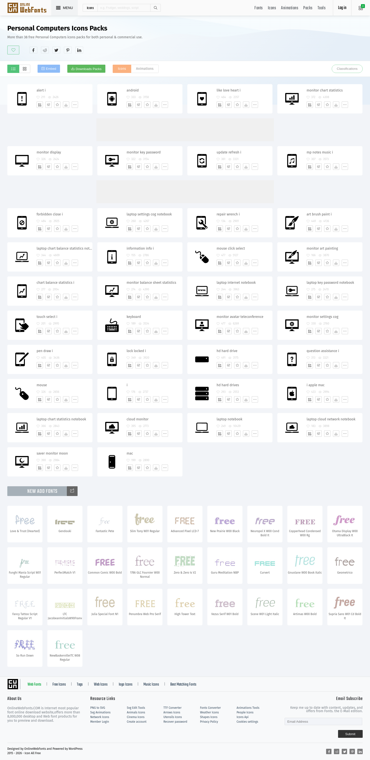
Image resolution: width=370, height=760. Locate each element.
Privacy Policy (209, 721)
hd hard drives (228, 385)
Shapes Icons (208, 717)
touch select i (47, 317)
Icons (272, 8)
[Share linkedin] (79, 50)
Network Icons (99, 717)
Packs (308, 8)
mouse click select (231, 248)
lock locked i (136, 351)
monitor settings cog (322, 317)
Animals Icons (136, 712)
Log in (342, 7)
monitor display (49, 152)
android (133, 90)
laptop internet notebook (236, 283)
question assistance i (323, 351)
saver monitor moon (52, 453)
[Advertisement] (274, 39)
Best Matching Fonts (183, 684)
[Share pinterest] (68, 50)
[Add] (40, 104)
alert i (41, 90)
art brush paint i (319, 214)
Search (155, 7)
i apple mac (316, 385)
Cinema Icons (135, 717)
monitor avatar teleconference (240, 317)
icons (90, 7)
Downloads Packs (88, 69)
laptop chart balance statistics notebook (64, 248)
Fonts (258, 8)
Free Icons (59, 684)
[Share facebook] (33, 50)
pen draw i (45, 351)
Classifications (347, 69)
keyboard (134, 317)
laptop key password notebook (330, 283)
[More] (75, 104)
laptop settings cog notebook (149, 214)
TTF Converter (172, 707)
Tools (322, 8)
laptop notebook (229, 419)
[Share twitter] (56, 50)
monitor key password (144, 152)
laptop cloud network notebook (331, 419)
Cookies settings (247, 721)
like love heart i (228, 90)
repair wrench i (228, 214)
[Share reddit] (45, 50)
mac (130, 453)
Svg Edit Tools (136, 707)
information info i (140, 248)
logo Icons (125, 684)
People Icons (245, 712)
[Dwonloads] (66, 104)
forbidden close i (50, 214)
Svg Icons (29, 8)
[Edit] (48, 104)
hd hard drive (227, 351)
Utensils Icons (172, 717)
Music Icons (151, 684)
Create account (137, 721)
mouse (42, 385)
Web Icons (101, 684)
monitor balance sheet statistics (151, 283)
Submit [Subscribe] (350, 734)
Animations (289, 8)
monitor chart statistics (325, 90)
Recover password (175, 721)
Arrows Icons (171, 712)
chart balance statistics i (55, 283)
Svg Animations (100, 712)
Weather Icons (209, 712)
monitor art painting (322, 248)
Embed (51, 69)
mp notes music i (320, 152)
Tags (80, 684)
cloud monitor (138, 419)
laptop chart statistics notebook (61, 419)
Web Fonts (34, 684)
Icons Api (243, 717)
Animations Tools (248, 707)
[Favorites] (57, 104)
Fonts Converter (210, 707)
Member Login (99, 721)
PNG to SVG (97, 707)
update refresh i (229, 152)
